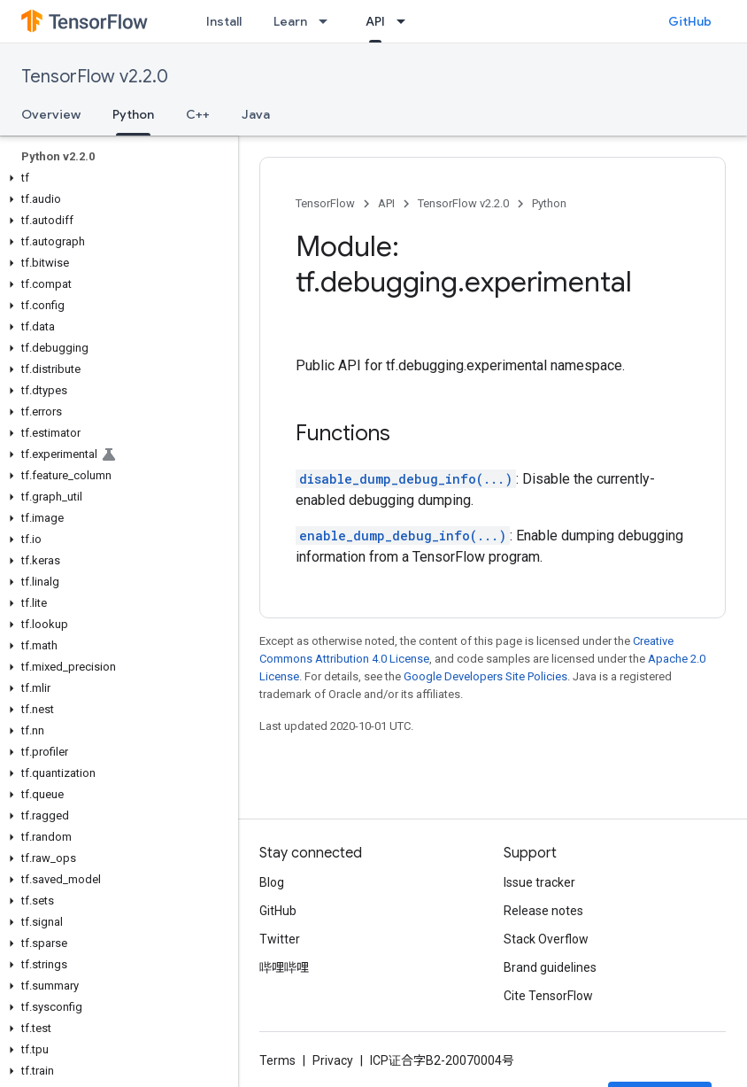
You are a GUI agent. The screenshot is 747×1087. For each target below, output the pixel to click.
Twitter (279, 939)
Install (224, 21)
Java (256, 114)
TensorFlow (325, 203)
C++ (198, 114)
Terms (277, 1060)
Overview (51, 114)
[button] (115, 178)
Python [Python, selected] (133, 114)
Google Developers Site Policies (485, 676)
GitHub (690, 21)
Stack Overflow (546, 939)
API (386, 203)
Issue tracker (539, 882)
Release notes (543, 911)
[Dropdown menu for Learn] (328, 21)
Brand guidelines (550, 967)
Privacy (332, 1060)
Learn (290, 21)
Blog (271, 882)
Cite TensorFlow (548, 996)
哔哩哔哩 (284, 967)
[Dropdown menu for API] (406, 21)
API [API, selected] (375, 21)
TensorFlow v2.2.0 (94, 77)
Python (549, 203)
